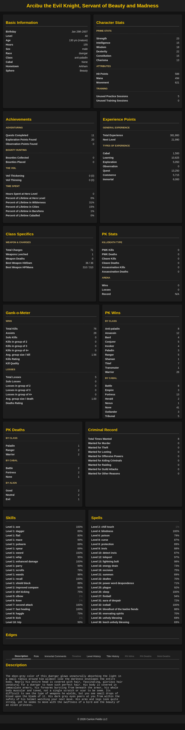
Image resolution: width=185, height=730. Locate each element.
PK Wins (129, 656)
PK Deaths (146, 656)
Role (36, 656)
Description (21, 656)
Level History (94, 656)
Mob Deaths (163, 656)
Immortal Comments (55, 656)
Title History (113, 656)
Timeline (76, 656)
